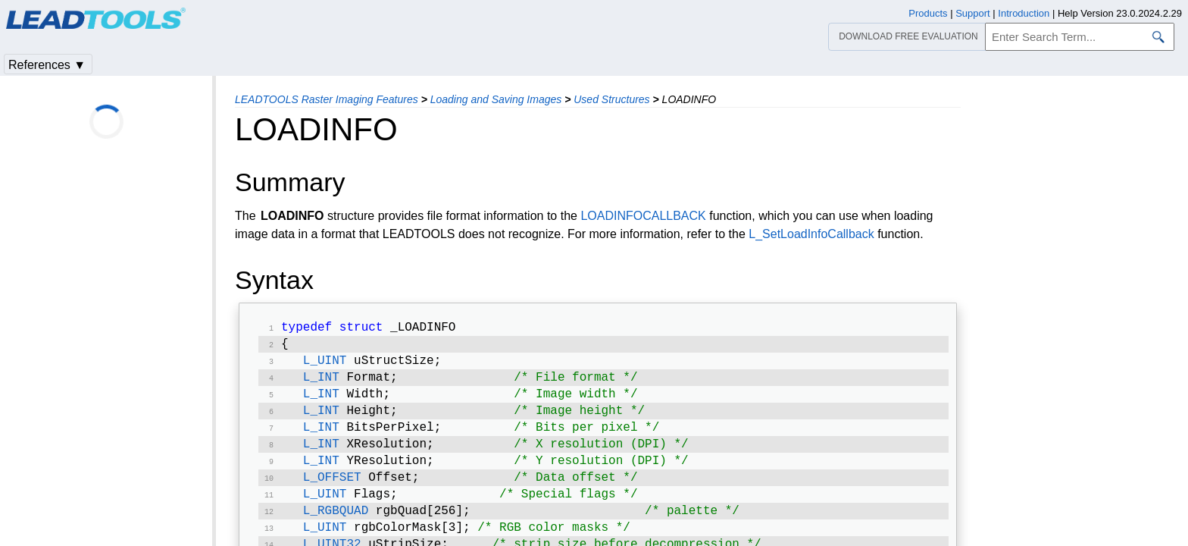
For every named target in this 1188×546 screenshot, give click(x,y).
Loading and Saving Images (496, 99)
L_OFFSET (332, 493)
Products (927, 13)
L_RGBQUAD (335, 529)
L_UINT (325, 365)
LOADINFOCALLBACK (642, 215)
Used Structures (611, 99)
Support (972, 13)
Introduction (1023, 13)
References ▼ (47, 64)
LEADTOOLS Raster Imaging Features (326, 99)
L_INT (321, 383)
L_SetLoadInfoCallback (811, 234)
